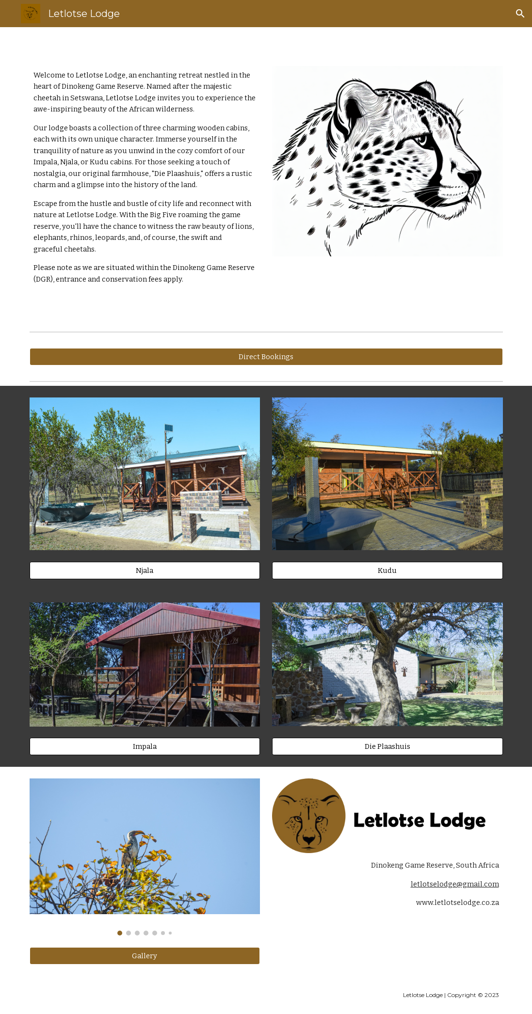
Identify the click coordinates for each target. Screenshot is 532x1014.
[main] (145, 177)
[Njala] (145, 570)
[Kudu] (387, 570)
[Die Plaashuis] (387, 746)
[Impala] (145, 746)
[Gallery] (145, 955)
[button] (520, 13)
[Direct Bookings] (266, 356)
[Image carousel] (145, 856)
